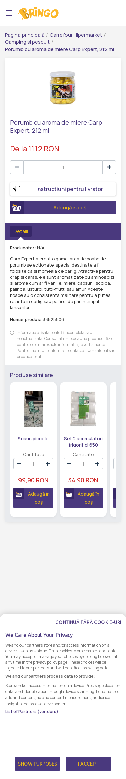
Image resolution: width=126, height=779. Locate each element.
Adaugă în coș (48, 207)
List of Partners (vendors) (31, 724)
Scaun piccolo (33, 438)
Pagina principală (24, 34)
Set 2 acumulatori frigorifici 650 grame (83, 441)
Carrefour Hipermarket (76, 34)
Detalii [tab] (21, 231)
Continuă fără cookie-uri (88, 635)
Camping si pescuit (27, 41)
